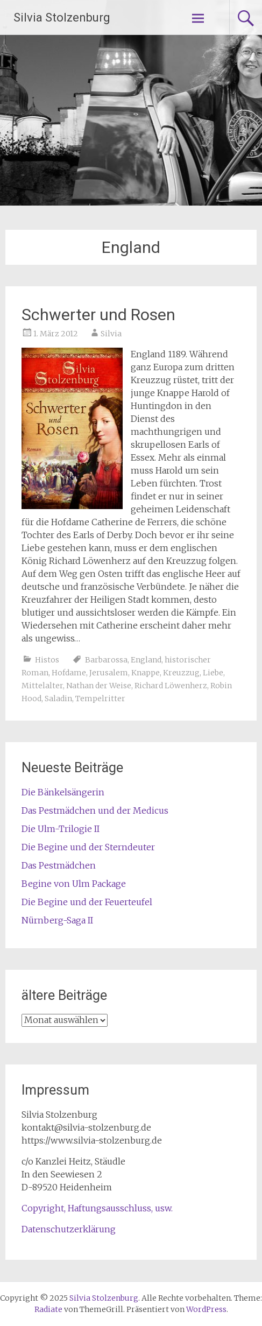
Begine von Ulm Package (74, 883)
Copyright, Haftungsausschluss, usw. (97, 1208)
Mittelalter (42, 685)
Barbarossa (106, 660)
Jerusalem (108, 673)
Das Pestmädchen (59, 865)
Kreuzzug (181, 673)
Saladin (58, 698)
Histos (47, 660)
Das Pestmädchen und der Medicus (95, 810)
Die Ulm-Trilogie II (61, 828)
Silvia (111, 333)
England (146, 660)
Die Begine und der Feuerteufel (87, 902)
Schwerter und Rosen (98, 314)
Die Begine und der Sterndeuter (88, 847)
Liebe (213, 673)
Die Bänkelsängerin (63, 792)
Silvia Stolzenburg (61, 17)
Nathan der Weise (98, 685)
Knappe (145, 673)
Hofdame (69, 673)
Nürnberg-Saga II (57, 920)
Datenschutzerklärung (69, 1229)
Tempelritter (100, 698)
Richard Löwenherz (170, 685)
